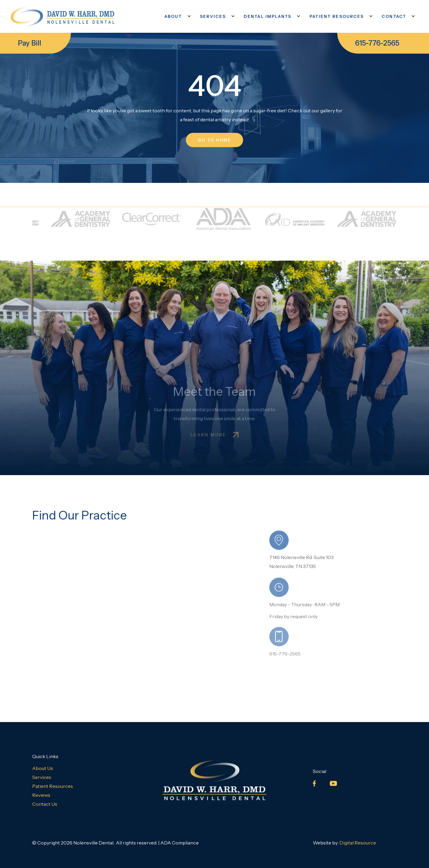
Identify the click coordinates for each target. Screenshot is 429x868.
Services (41, 777)
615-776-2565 (377, 43)
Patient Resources (52, 786)
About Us (42, 768)
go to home (214, 140)
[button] (176, 16)
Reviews (41, 795)
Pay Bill (29, 43)
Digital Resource (357, 843)
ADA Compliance (179, 843)
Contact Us (44, 804)
